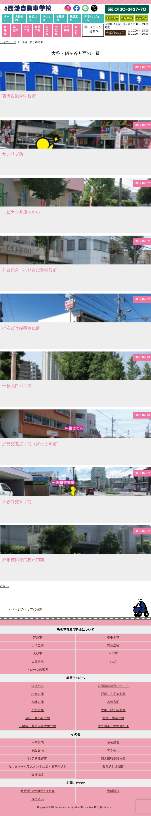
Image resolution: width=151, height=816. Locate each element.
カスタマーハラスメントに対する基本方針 (37, 766)
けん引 (76, 30)
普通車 (5, 30)
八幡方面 (37, 702)
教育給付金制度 (113, 766)
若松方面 (113, 702)
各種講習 (60, 18)
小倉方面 (37, 694)
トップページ (8, 42)
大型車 (47, 30)
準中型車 (15, 28)
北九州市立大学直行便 (113, 726)
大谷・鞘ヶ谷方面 (113, 710)
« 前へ (4, 586)
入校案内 (19, 18)
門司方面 (37, 710)
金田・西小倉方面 (37, 718)
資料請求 (113, 791)
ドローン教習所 (37, 669)
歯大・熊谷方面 (113, 718)
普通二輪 (37, 28)
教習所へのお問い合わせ (38, 791)
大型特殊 (66, 28)
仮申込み (37, 799)
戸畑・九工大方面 (113, 694)
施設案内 (74, 18)
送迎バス (33, 18)
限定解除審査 (37, 758)
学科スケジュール (91, 18)
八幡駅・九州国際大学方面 (37, 726)
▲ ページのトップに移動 (25, 609)
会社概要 (37, 774)
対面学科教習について (113, 686)
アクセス (47, 18)
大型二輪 (26, 28)
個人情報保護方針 (113, 758)
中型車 (56, 30)
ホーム (6, 18)
